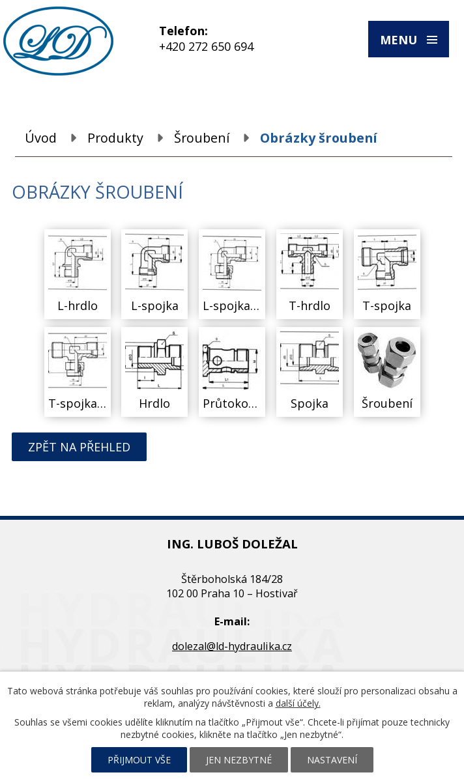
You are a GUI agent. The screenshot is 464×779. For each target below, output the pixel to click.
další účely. (298, 703)
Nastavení (332, 760)
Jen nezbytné (239, 760)
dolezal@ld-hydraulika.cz (232, 646)
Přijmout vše (139, 760)
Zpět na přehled (79, 447)
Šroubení (201, 138)
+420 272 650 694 (206, 46)
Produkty (115, 138)
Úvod (41, 138)
